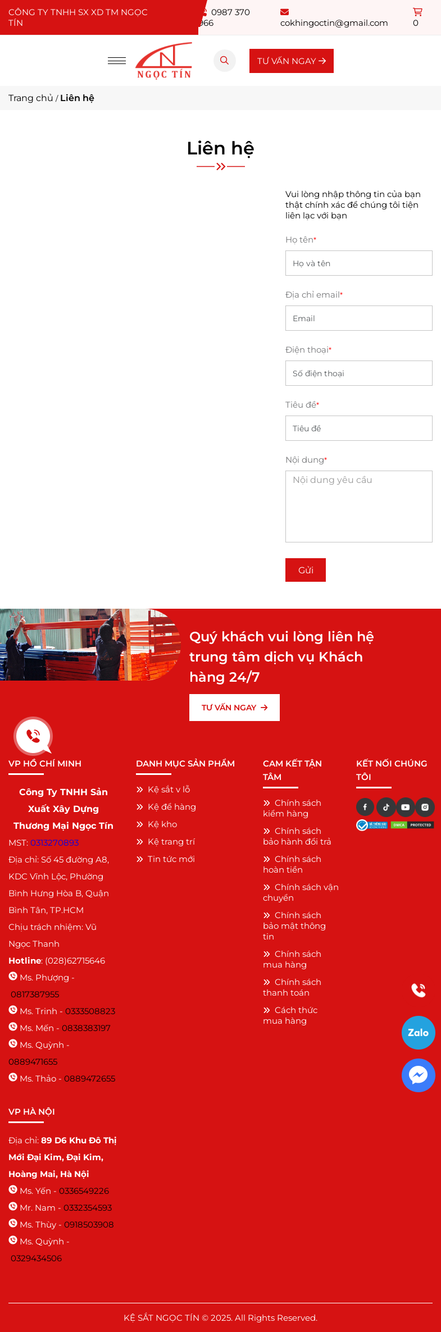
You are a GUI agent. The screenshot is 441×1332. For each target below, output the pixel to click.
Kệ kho (156, 824)
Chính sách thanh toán (292, 987)
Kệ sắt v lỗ (163, 789)
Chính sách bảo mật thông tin (294, 926)
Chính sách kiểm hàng (292, 808)
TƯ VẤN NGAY (291, 61)
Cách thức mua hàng (290, 1015)
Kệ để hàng (166, 806)
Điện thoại (308, 349)
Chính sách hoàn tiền (292, 864)
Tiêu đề (302, 404)
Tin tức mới (165, 859)
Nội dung (306, 459)
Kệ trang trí (165, 841)
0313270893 (54, 842)
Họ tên (300, 239)
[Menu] (117, 61)
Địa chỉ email (314, 294)
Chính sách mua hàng (292, 959)
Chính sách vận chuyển (301, 892)
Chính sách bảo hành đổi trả (297, 836)
